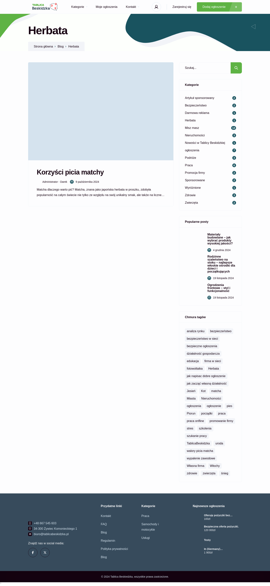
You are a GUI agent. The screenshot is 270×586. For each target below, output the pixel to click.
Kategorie (79, 6)
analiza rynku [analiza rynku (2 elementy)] (195, 331)
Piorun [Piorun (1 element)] (191, 413)
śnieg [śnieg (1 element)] (224, 473)
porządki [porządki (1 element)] (206, 413)
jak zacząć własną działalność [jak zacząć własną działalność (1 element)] (207, 383)
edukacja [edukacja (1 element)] (193, 361)
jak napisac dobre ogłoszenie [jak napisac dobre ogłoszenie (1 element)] (206, 376)
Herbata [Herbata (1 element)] (213, 368)
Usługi (145, 537)
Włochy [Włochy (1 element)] (215, 465)
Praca (145, 516)
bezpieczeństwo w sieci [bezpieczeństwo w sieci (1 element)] (202, 338)
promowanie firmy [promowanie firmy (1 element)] (221, 421)
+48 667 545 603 (45, 523)
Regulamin (108, 540)
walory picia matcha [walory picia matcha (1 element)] (200, 450)
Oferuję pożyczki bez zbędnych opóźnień (217, 515)
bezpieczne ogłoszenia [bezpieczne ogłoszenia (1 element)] (202, 346)
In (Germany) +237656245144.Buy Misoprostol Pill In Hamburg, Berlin (222, 549)
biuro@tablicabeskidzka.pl (51, 534)
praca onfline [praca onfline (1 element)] (195, 421)
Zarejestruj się (181, 6)
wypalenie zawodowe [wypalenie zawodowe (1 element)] (201, 458)
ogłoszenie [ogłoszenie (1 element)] (214, 406)
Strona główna (43, 46)
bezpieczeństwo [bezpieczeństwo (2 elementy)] (220, 331)
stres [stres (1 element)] (190, 428)
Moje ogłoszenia (107, 6)
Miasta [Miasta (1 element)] (191, 398)
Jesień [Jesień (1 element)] (191, 391)
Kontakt (132, 6)
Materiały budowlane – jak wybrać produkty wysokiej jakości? (220, 239)
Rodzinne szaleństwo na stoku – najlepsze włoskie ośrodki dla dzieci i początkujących (221, 264)
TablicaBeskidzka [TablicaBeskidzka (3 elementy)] (198, 443)
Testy (207, 540)
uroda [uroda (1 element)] (219, 443)
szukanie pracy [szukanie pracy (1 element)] (197, 435)
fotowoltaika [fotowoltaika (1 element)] (195, 368)
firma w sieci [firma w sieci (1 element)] (212, 361)
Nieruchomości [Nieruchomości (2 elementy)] (211, 398)
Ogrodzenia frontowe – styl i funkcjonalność (218, 288)
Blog (61, 46)
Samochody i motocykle (150, 527)
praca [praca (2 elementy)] (222, 413)
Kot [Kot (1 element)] (203, 391)
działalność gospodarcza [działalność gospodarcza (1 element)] (203, 353)
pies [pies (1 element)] (229, 406)
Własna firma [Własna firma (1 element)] (195, 465)
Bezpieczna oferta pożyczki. (221, 526)
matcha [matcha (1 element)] (216, 391)
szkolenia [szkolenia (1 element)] (205, 428)
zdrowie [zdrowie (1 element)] (192, 473)
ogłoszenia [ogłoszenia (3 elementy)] (194, 406)
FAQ (104, 524)
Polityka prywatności (114, 548)
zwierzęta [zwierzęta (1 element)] (209, 473)
